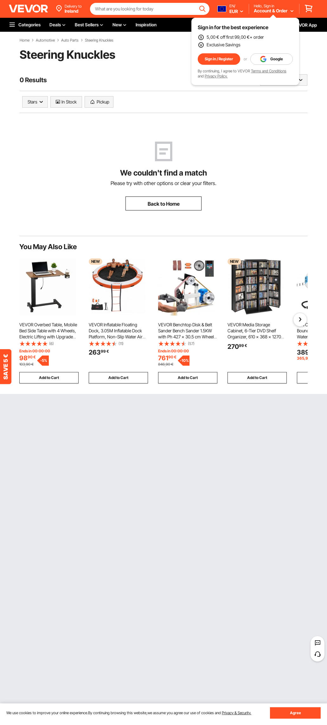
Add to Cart (49, 377)
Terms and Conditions (268, 71)
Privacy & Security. (236, 712)
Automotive (45, 40)
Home (24, 40)
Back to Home (164, 204)
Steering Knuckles (99, 40)
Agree (295, 712)
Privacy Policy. (216, 76)
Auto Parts (70, 40)
